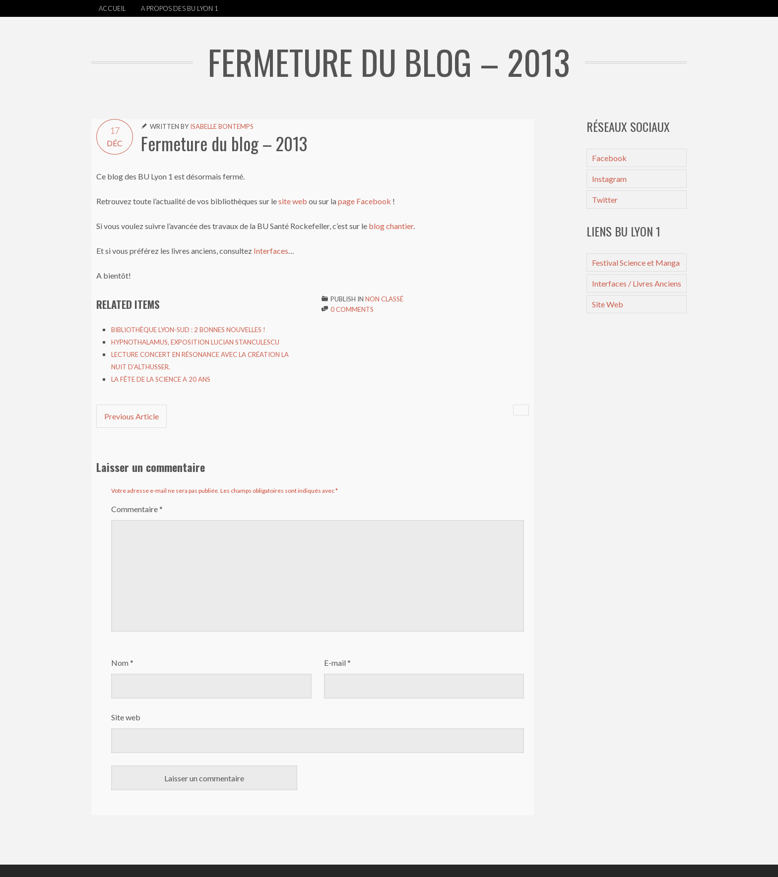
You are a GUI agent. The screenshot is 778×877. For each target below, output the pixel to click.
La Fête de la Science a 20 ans (160, 379)
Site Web (607, 304)
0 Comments (352, 309)
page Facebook (364, 201)
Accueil (112, 8)
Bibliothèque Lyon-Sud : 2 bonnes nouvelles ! (188, 330)
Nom (122, 662)
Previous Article (131, 416)
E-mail (337, 662)
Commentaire (137, 509)
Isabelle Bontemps (222, 126)
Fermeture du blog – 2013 (224, 143)
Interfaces (271, 250)
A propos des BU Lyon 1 (179, 8)
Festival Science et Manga (636, 262)
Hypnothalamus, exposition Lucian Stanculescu (195, 342)
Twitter (605, 199)
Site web (125, 717)
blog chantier (390, 226)
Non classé (384, 299)
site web (292, 201)
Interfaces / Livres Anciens (636, 283)
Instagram (609, 178)
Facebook (609, 158)
